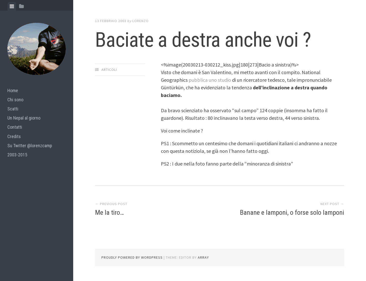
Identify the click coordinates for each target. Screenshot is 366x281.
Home (12, 90)
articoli (109, 69)
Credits (14, 136)
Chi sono (15, 99)
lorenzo (140, 21)
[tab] (12, 6)
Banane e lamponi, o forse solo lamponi (292, 212)
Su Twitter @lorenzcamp (29, 145)
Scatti (12, 108)
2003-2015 (17, 154)
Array (203, 257)
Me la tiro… (109, 212)
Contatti (14, 127)
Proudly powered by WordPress (132, 257)
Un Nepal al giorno (23, 118)
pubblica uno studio (210, 80)
